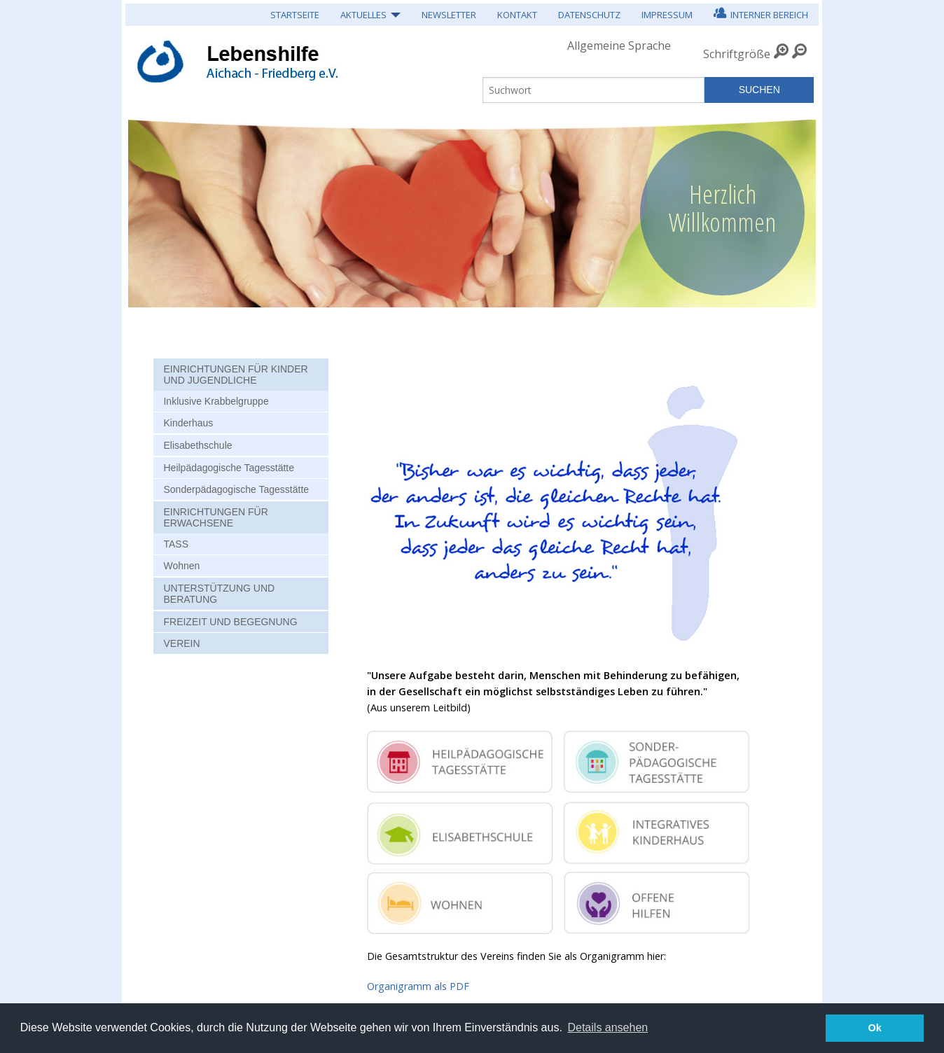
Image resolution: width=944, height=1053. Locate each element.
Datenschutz (589, 14)
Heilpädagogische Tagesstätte (228, 467)
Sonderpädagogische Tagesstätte (236, 489)
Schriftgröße (736, 54)
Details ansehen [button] (607, 1027)
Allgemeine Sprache (619, 45)
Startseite (294, 14)
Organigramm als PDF (418, 986)
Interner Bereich (761, 13)
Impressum (667, 14)
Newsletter (449, 14)
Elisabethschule (197, 445)
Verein (181, 643)
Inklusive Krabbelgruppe (215, 401)
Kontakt (517, 14)
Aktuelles (363, 14)
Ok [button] (875, 1027)
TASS (175, 544)
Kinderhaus (188, 422)
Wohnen (181, 565)
